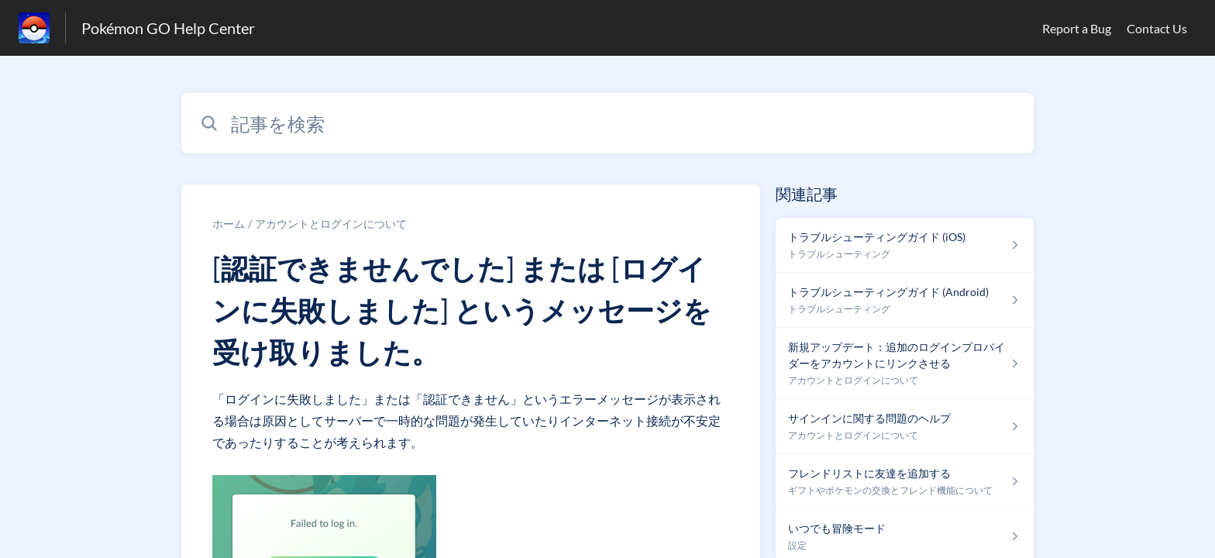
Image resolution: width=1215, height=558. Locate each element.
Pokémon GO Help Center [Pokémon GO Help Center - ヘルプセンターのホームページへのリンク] (168, 28)
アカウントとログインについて (331, 223)
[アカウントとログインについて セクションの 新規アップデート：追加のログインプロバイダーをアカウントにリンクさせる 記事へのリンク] (905, 363)
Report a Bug (1076, 28)
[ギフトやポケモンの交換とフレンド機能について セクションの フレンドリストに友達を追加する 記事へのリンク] (905, 481)
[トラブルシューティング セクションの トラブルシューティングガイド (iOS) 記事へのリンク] (905, 245)
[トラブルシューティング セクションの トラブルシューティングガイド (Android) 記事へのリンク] (905, 300)
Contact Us (1157, 28)
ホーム (228, 223)
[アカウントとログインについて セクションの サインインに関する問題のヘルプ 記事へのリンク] (905, 426)
